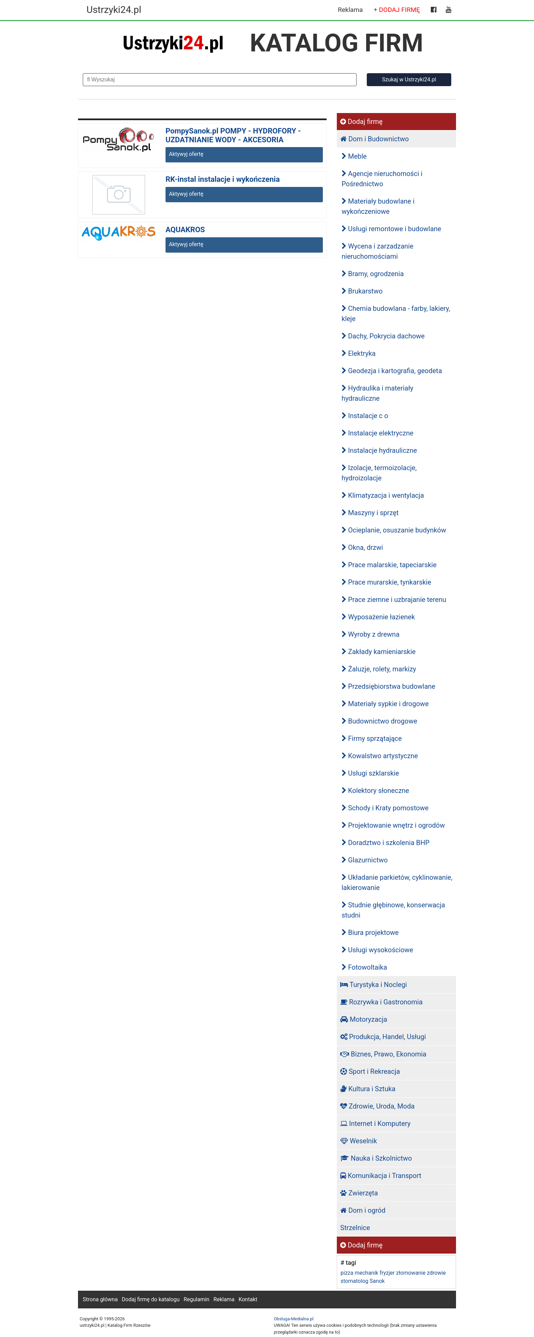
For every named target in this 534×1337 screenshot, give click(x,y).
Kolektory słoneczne (375, 790)
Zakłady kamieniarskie (378, 652)
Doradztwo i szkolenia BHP (385, 843)
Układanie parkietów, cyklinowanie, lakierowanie (397, 882)
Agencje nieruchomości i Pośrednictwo (382, 179)
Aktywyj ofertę (186, 154)
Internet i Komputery (375, 1123)
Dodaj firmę (361, 121)
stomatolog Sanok (363, 1281)
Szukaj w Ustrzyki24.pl (409, 79)
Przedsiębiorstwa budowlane (388, 686)
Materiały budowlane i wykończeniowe (378, 206)
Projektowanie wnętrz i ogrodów (393, 825)
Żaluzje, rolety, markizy (379, 669)
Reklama (350, 10)
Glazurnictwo (365, 860)
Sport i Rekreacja (370, 1071)
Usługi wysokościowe (377, 950)
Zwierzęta (359, 1193)
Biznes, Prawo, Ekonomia (383, 1054)
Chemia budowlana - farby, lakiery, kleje (396, 313)
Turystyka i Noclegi (373, 985)
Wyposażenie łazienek (378, 617)
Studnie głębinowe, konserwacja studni (393, 910)
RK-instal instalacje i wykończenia (223, 179)
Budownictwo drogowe (379, 721)
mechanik (366, 1273)
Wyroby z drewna (370, 634)
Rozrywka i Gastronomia (381, 1002)
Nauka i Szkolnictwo (376, 1158)
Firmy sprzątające (372, 738)
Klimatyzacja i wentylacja (383, 495)
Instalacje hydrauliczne (379, 450)
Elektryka (359, 353)
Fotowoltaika (364, 967)
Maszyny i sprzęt (370, 513)
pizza (347, 1273)
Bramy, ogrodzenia (373, 274)
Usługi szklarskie (370, 773)
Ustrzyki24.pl (114, 9)
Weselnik (358, 1141)
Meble (354, 156)
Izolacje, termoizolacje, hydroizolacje (379, 473)
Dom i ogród (363, 1210)
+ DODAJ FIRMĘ (397, 10)
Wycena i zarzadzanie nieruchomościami (377, 251)
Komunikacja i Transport (380, 1176)
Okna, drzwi (362, 547)
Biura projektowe (370, 932)
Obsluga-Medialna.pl (294, 1318)
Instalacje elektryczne (377, 433)
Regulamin (196, 1299)
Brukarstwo (362, 291)
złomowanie (410, 1273)
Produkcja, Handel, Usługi (383, 1037)
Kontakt (247, 1299)
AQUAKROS (185, 229)
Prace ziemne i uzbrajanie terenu (394, 599)
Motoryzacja (363, 1019)
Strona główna (100, 1299)
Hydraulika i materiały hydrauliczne (377, 393)
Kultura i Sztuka (367, 1089)
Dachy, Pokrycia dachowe (383, 336)
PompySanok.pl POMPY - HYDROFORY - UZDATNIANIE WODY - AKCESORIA (233, 135)
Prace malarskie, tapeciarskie (389, 565)
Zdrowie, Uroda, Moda (377, 1106)
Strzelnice (355, 1228)
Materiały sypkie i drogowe (385, 704)
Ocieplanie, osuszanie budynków (394, 530)
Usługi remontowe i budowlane (391, 229)
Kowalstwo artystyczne (380, 756)
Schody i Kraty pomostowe (385, 808)
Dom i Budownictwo (374, 139)
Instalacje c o (365, 416)
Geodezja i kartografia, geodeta (392, 371)
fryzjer (387, 1273)
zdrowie (436, 1273)
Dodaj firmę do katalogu (151, 1299)
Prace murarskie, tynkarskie (386, 582)
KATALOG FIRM (336, 43)
